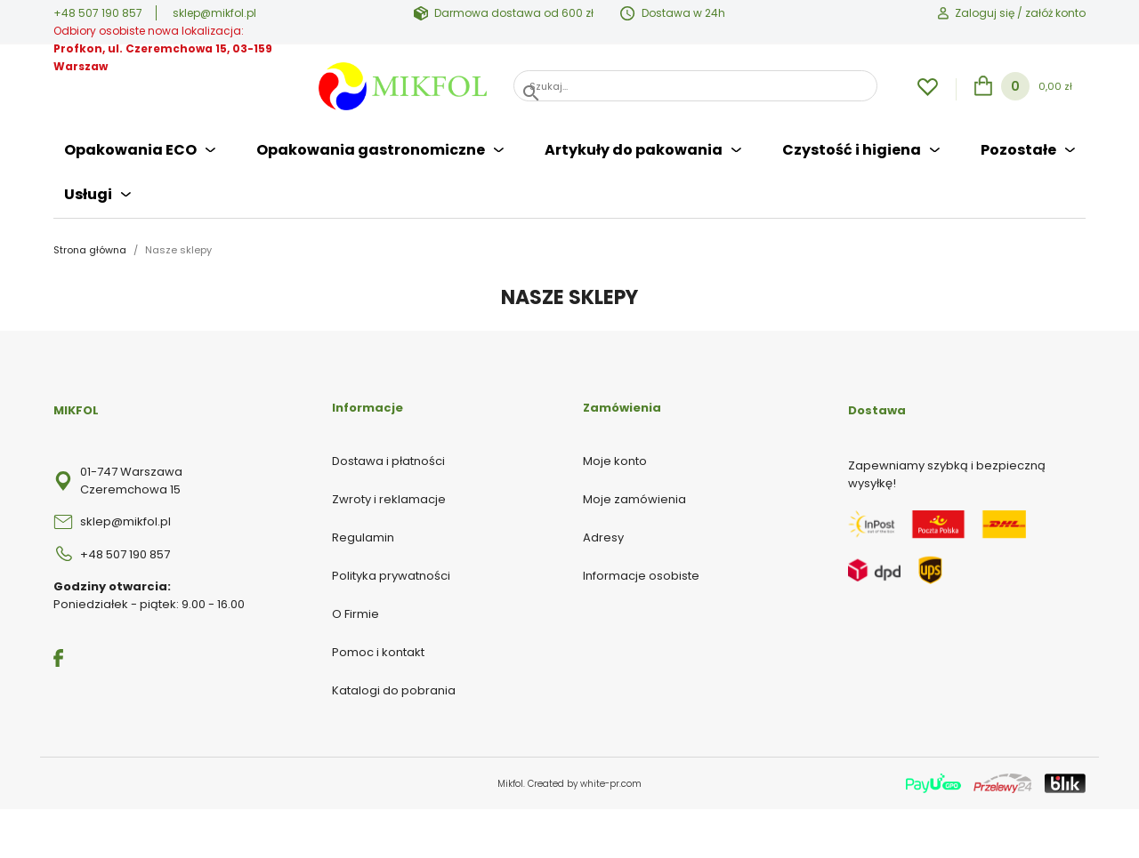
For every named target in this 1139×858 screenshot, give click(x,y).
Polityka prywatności (391, 575)
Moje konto (615, 461)
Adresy (603, 537)
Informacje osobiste (641, 575)
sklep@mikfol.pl (214, 12)
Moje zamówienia (634, 499)
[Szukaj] (695, 85)
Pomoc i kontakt (378, 652)
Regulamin (363, 537)
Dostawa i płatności (388, 461)
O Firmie (355, 613)
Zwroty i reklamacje (389, 499)
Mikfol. (512, 783)
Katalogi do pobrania (394, 690)
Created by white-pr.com (585, 783)
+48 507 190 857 (97, 12)
